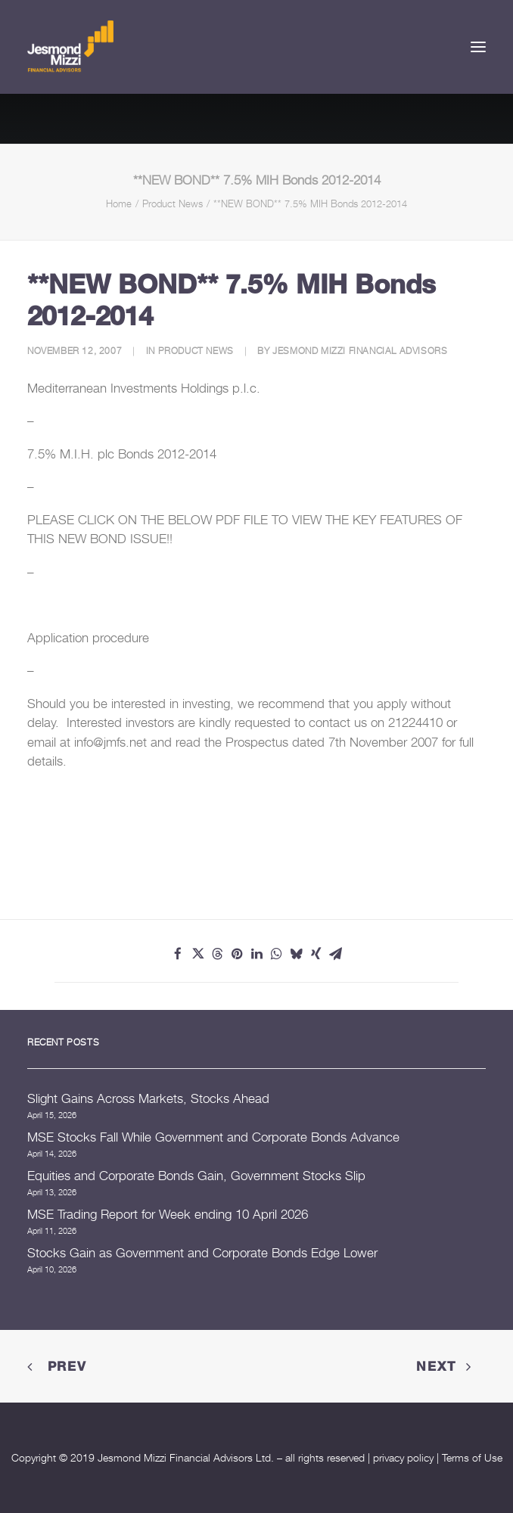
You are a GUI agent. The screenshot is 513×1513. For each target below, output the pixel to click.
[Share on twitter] (197, 954)
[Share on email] (335, 954)
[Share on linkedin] (256, 954)
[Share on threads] (217, 954)
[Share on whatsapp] (276, 954)
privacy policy (403, 1457)
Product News (172, 203)
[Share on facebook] (178, 954)
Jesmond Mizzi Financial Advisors (359, 350)
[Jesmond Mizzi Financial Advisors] (70, 46)
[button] (478, 47)
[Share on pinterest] (237, 954)
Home (119, 203)
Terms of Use (472, 1457)
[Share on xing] (315, 954)
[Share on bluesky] (296, 954)
